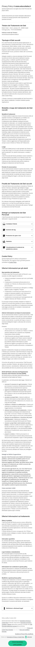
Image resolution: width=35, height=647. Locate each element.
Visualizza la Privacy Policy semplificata (24, 633)
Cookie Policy (12, 262)
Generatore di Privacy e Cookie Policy (15, 637)
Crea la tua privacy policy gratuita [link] (17, 643)
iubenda (9, 624)
